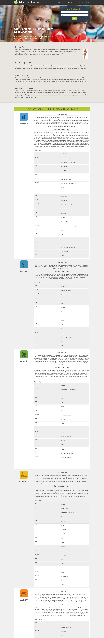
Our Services (61, 2)
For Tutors (71, 2)
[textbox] (75, 12)
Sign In (87, 2)
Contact (80, 2)
